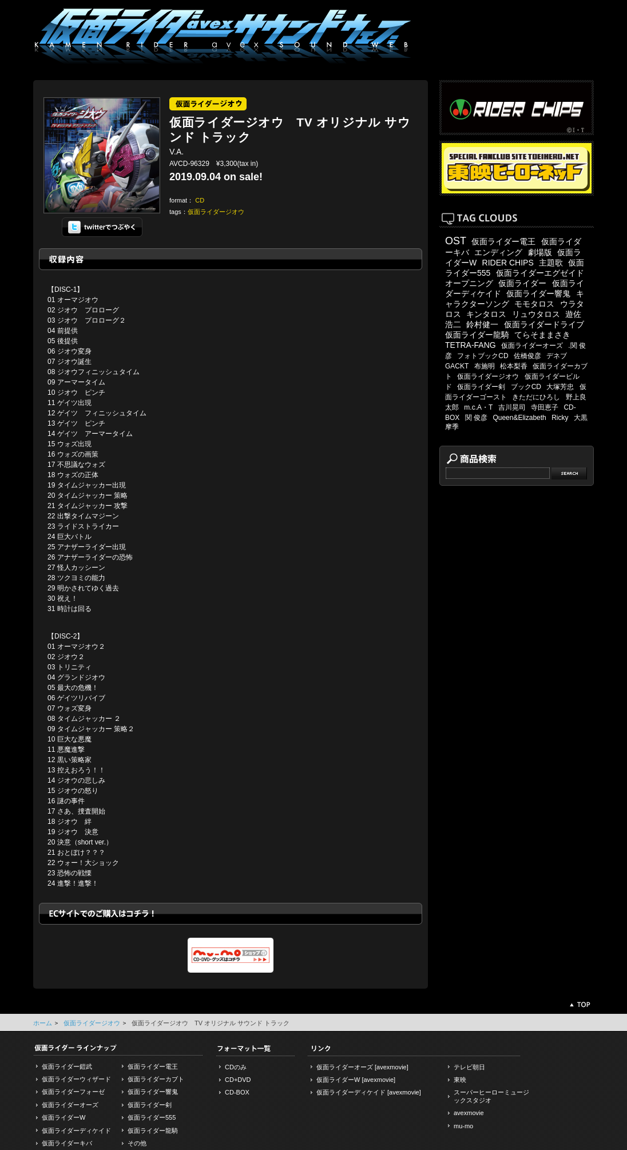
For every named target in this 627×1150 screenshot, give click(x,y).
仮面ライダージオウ (216, 211)
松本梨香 (513, 366)
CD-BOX (237, 1092)
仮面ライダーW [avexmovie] (355, 1079)
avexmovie (469, 1112)
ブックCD (526, 387)
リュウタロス (536, 314)
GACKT (457, 366)
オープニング (469, 283)
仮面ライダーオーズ (532, 346)
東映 (460, 1079)
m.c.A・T (478, 407)
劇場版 (540, 252)
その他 (137, 1143)
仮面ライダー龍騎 (477, 334)
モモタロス (534, 303)
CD (199, 200)
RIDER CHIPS (508, 262)
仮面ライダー (522, 283)
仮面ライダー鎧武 (67, 1066)
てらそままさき (542, 334)
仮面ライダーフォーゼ (73, 1091)
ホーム (42, 1023)
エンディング (498, 252)
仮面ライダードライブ (544, 324)
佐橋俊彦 (527, 356)
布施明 (484, 366)
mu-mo (463, 1126)
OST (455, 241)
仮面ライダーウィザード (76, 1079)
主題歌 (551, 262)
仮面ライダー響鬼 (538, 293)
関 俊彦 (476, 418)
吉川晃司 (512, 407)
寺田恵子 (544, 407)
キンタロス (486, 314)
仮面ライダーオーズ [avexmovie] (362, 1067)
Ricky (559, 418)
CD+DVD (238, 1079)
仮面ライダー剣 (481, 387)
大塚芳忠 (560, 387)
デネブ (556, 356)
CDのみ (236, 1067)
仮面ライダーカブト (156, 1079)
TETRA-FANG (470, 345)
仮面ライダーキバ (67, 1143)
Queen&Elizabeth (519, 418)
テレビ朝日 (469, 1067)
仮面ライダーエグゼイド (540, 272)
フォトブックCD (482, 356)
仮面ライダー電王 (503, 241)
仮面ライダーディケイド (76, 1130)
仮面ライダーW (63, 1117)
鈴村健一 (482, 324)
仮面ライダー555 (152, 1117)
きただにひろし (536, 397)
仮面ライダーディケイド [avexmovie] (368, 1092)
